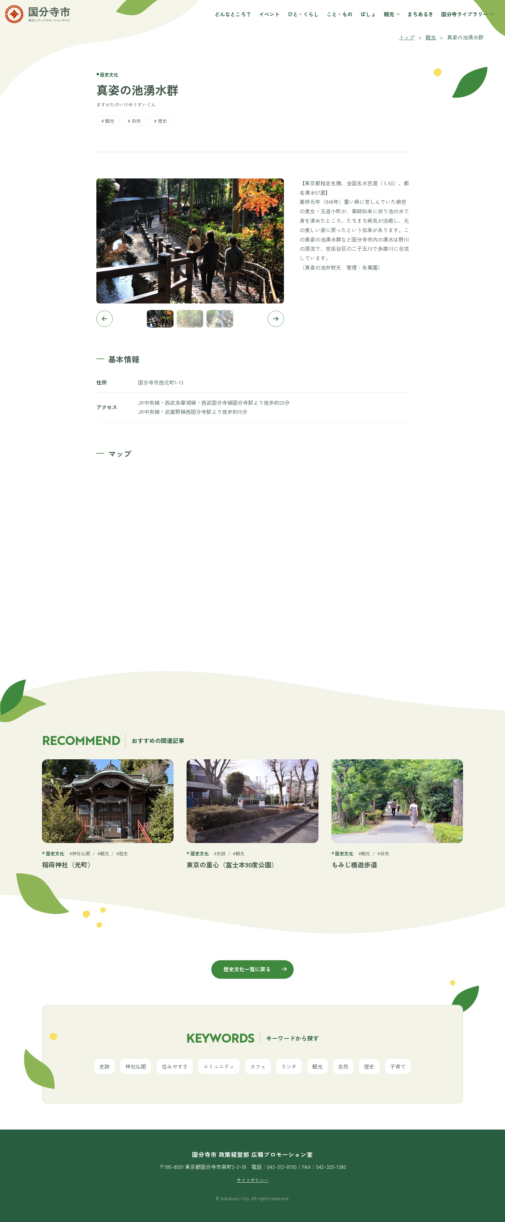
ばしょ (360, 22)
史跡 (104, 1066)
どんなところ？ (225, 22)
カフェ (258, 1066)
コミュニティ (218, 1066)
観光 (384, 22)
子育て (398, 1066)
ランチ (289, 1066)
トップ (406, 37)
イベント (261, 22)
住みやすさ (175, 1066)
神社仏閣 (135, 1066)
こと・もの (332, 22)
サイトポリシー (253, 1180)
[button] (104, 319)
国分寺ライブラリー (459, 22)
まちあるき (413, 22)
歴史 (162, 121)
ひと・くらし (295, 22)
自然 (136, 121)
